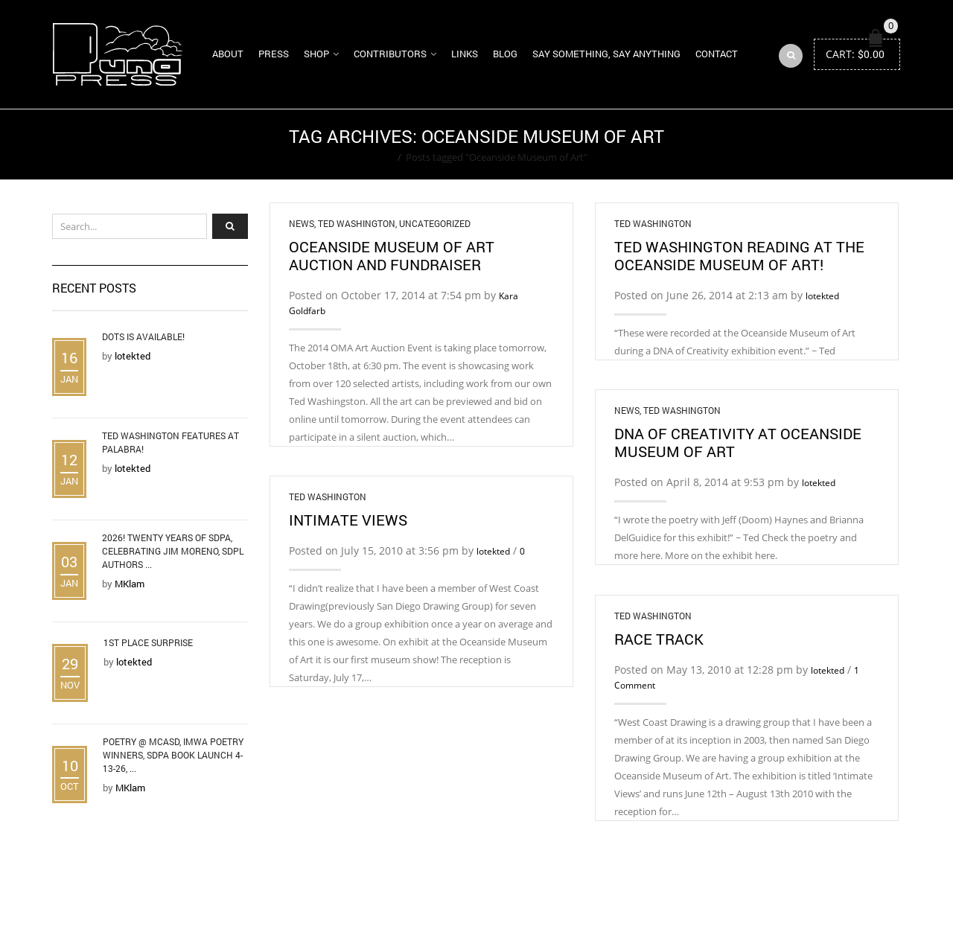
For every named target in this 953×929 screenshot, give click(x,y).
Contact (716, 54)
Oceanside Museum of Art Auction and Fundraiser (391, 255)
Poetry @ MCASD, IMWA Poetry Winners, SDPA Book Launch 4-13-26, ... (173, 754)
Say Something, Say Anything (606, 54)
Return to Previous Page (843, 144)
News (301, 223)
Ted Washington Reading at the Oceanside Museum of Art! (739, 255)
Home (379, 157)
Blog (505, 54)
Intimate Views (348, 519)
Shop (316, 54)
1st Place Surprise (148, 642)
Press (273, 54)
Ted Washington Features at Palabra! (170, 442)
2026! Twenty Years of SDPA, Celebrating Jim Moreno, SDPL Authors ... (172, 550)
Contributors (390, 54)
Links (464, 54)
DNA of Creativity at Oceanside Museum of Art (737, 442)
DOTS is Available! (143, 336)
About (227, 54)
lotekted (822, 296)
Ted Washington (356, 223)
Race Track (659, 638)
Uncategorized (435, 223)
